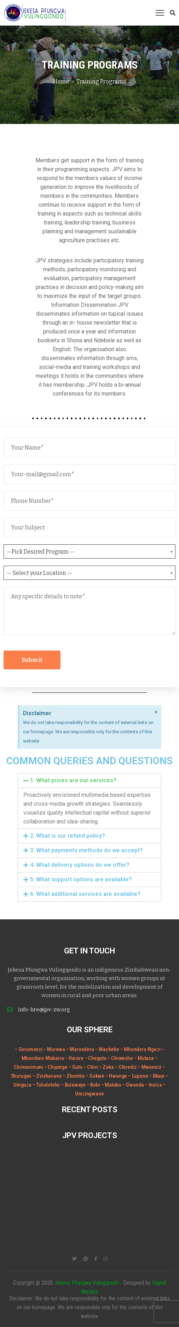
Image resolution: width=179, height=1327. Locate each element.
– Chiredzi (126, 1067)
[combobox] (89, 551)
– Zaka (107, 1067)
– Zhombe (74, 1076)
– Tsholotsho (47, 1085)
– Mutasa (144, 1058)
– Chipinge (56, 1067)
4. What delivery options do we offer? (79, 864)
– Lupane (138, 1076)
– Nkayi (157, 1076)
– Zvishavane (48, 1076)
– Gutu (76, 1067)
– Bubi (94, 1085)
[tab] (89, 780)
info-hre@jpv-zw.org (44, 1009)
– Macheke (107, 1049)
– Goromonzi (28, 1049)
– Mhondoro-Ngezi (140, 1049)
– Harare (74, 1058)
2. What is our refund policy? (67, 835)
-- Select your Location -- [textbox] (39, 573)
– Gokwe (95, 1076)
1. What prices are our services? (73, 780)
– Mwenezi (150, 1067)
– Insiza (154, 1085)
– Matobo (111, 1085)
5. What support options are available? (81, 879)
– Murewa (54, 1049)
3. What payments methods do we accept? (86, 850)
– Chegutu (96, 1058)
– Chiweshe (121, 1058)
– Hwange (116, 1076)
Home (61, 81)
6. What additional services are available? (85, 894)
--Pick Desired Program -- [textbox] (41, 551)
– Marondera (80, 1049)
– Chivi (91, 1067)
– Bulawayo (74, 1085)
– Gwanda (133, 1085)
